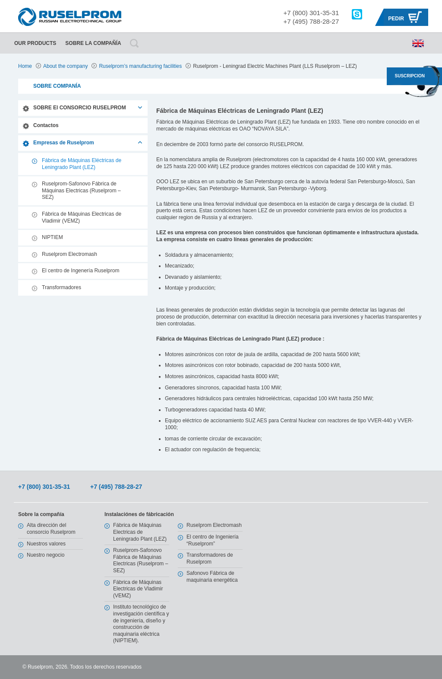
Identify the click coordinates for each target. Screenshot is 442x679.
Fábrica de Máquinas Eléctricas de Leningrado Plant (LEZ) (81, 163)
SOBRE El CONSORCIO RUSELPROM (79, 108)
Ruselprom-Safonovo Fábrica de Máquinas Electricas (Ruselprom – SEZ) (81, 190)
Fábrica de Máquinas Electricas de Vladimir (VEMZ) (81, 217)
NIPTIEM (52, 237)
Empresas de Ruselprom (63, 143)
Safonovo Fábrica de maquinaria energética (212, 576)
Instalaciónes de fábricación (139, 514)
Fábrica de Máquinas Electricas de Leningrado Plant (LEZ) (140, 532)
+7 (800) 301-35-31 (311, 12)
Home (25, 66)
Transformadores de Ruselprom (209, 558)
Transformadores (61, 287)
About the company (65, 66)
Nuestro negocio (45, 555)
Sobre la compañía (93, 43)
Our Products (35, 43)
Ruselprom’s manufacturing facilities (140, 66)
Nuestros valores (46, 544)
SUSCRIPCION (410, 75)
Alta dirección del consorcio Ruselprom (51, 528)
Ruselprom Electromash (69, 254)
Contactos (46, 125)
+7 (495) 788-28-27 (311, 21)
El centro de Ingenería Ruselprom (80, 271)
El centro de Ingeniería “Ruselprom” (212, 540)
